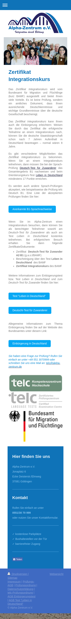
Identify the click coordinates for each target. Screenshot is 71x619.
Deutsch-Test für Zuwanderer (38, 167)
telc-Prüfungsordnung (20, 592)
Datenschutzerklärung (20, 589)
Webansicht (56, 574)
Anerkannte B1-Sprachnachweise (32, 209)
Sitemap (12, 577)
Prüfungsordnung (25, 585)
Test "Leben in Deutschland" (29, 296)
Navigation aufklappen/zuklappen (35, 5)
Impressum (14, 581)
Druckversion (18, 574)
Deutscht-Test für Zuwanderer (29, 310)
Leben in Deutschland (49, 175)
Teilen (17, 559)
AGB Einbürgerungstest (21, 596)
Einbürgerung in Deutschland (29, 343)
